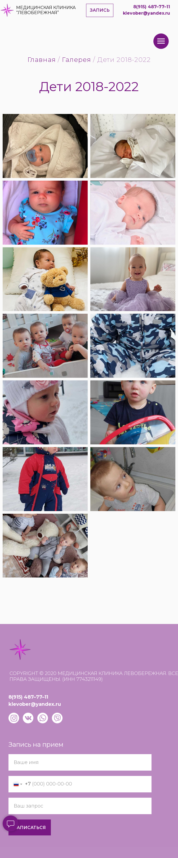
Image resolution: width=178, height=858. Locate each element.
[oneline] (80, 806)
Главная (42, 59)
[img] (7, 10)
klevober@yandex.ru (146, 13)
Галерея (76, 59)
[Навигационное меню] (161, 41)
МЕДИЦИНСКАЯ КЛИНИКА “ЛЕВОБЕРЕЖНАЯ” (46, 10)
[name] (80, 762)
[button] (99, 10)
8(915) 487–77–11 (151, 6)
